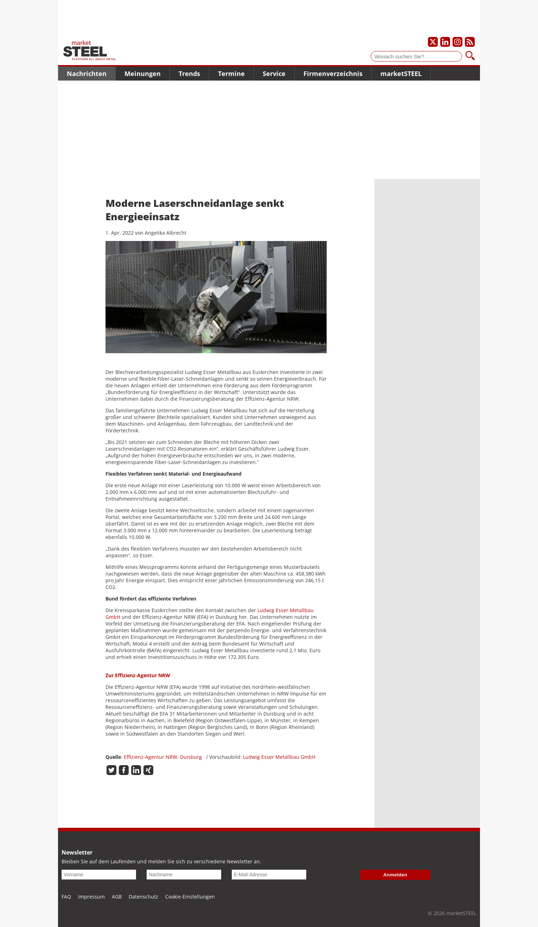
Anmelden (395, 874)
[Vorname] (99, 875)
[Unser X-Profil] (433, 42)
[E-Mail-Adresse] (269, 875)
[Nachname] (184, 875)
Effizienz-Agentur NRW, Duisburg (163, 757)
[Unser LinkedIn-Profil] (445, 42)
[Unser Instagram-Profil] (457, 42)
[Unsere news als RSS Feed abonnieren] (470, 42)
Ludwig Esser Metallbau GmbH (279, 757)
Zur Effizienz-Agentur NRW (137, 675)
